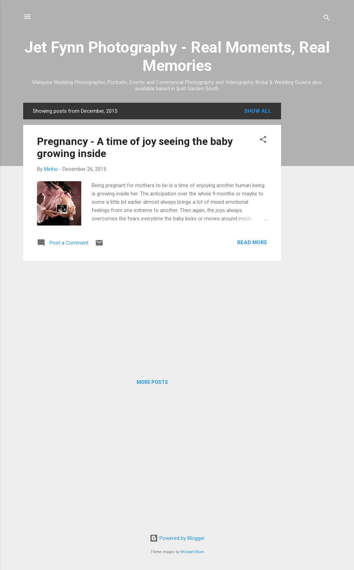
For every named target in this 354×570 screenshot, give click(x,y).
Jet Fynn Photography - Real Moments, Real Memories (177, 56)
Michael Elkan (192, 552)
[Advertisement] (309, 206)
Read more (252, 242)
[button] (263, 140)
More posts (152, 382)
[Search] (327, 18)
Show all (257, 111)
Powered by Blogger (177, 538)
